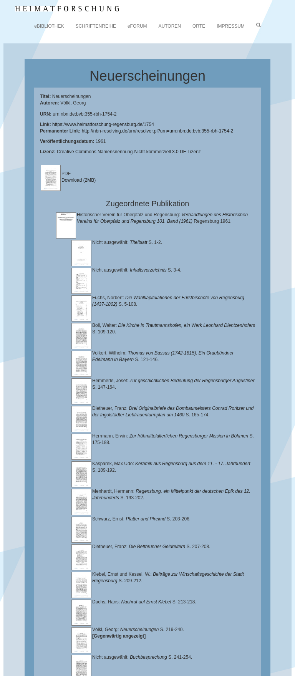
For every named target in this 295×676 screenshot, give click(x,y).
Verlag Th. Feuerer (131, 653)
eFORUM (137, 26)
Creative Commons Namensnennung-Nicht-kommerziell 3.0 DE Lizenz (129, 151)
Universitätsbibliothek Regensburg (220, 635)
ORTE (198, 26)
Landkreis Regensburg (133, 647)
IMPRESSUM (231, 26)
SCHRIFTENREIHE (96, 26)
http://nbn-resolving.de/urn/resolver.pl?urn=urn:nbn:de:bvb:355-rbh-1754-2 (158, 131)
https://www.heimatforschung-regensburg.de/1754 (103, 124)
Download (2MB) (78, 180)
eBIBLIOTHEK (49, 26)
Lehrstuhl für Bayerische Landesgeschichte (100, 641)
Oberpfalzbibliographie (95, 659)
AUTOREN (170, 26)
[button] (2, 673)
